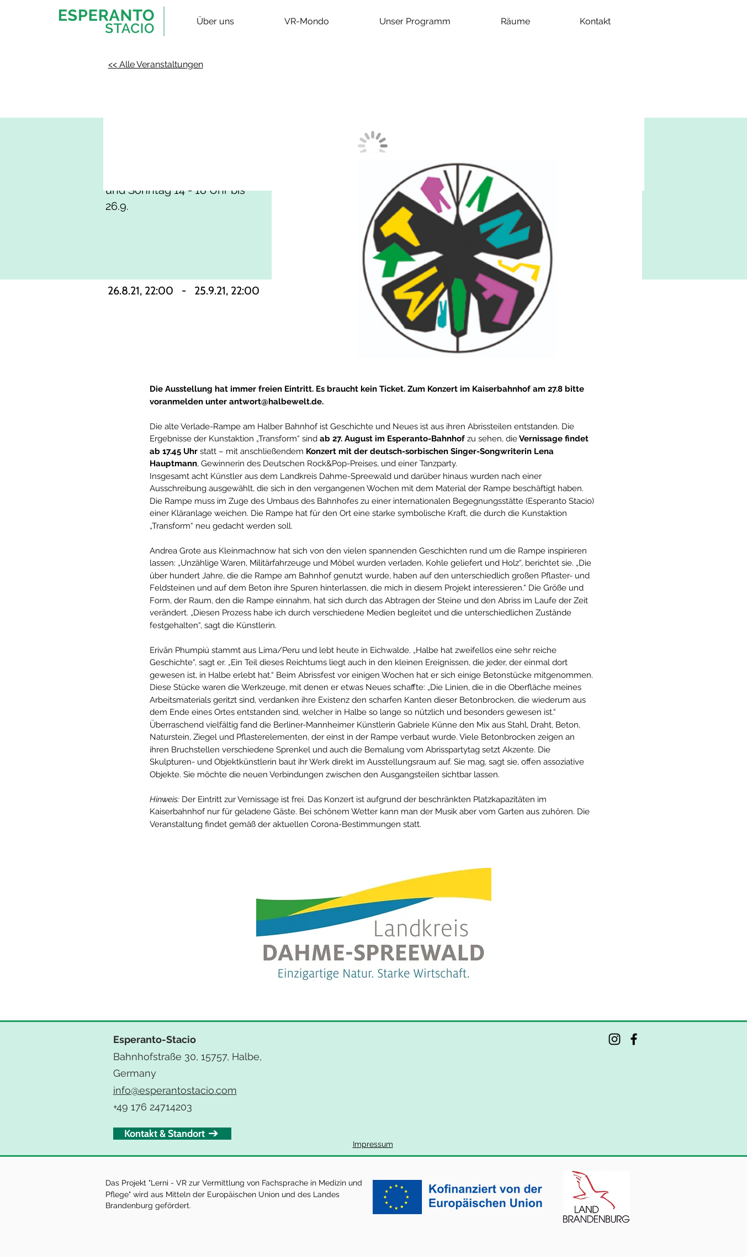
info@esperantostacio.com (175, 1090)
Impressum (373, 1144)
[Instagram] (614, 1039)
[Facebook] (634, 1039)
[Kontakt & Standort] (172, 1134)
